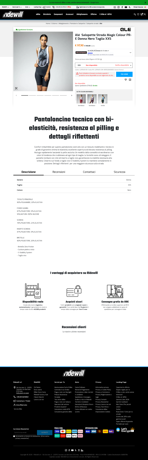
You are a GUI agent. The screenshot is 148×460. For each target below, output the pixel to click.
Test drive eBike (59, 400)
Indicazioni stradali (22, 393)
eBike (38, 14)
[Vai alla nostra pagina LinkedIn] (82, 450)
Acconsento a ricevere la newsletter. (32, 437)
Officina (94, 14)
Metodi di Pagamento (82, 390)
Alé (101, 23)
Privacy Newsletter (102, 402)
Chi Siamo (37, 387)
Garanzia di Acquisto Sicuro (84, 404)
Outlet (118, 409)
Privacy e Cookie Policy (103, 390)
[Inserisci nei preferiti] (126, 79)
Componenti (58, 14)
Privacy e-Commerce (103, 392)
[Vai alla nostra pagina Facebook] (69, 450)
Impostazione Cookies (103, 412)
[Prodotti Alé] (126, 29)
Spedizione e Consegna (82, 397)
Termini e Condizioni (81, 402)
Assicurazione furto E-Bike (63, 387)
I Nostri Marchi (39, 397)
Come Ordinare (80, 387)
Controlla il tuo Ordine (61, 390)
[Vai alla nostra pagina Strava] (75, 450)
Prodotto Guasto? (60, 407)
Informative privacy (102, 387)
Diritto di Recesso (81, 407)
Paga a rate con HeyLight (62, 392)
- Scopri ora (94, 2)
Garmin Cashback (122, 402)
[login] (144, 14)
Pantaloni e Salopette (77, 23)
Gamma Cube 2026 (122, 400)
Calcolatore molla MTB (62, 409)
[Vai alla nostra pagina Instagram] (66, 450)
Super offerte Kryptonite (124, 422)
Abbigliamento (82, 14)
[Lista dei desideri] (138, 14)
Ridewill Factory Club (41, 395)
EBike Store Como (40, 392)
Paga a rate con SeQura (62, 402)
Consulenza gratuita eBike (63, 412)
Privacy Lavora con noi (103, 404)
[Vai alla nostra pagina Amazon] (79, 450)
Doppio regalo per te (123, 390)
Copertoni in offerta (122, 387)
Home (48, 23)
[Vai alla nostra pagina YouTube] (72, 450)
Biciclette (47, 14)
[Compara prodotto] (130, 79)
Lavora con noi (39, 400)
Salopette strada (92, 23)
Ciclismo (54, 23)
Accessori (69, 14)
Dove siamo (38, 390)
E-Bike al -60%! (106, 14)
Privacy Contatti (101, 400)
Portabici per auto (122, 424)
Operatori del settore (61, 404)
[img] (101, 59)
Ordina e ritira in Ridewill (83, 400)
